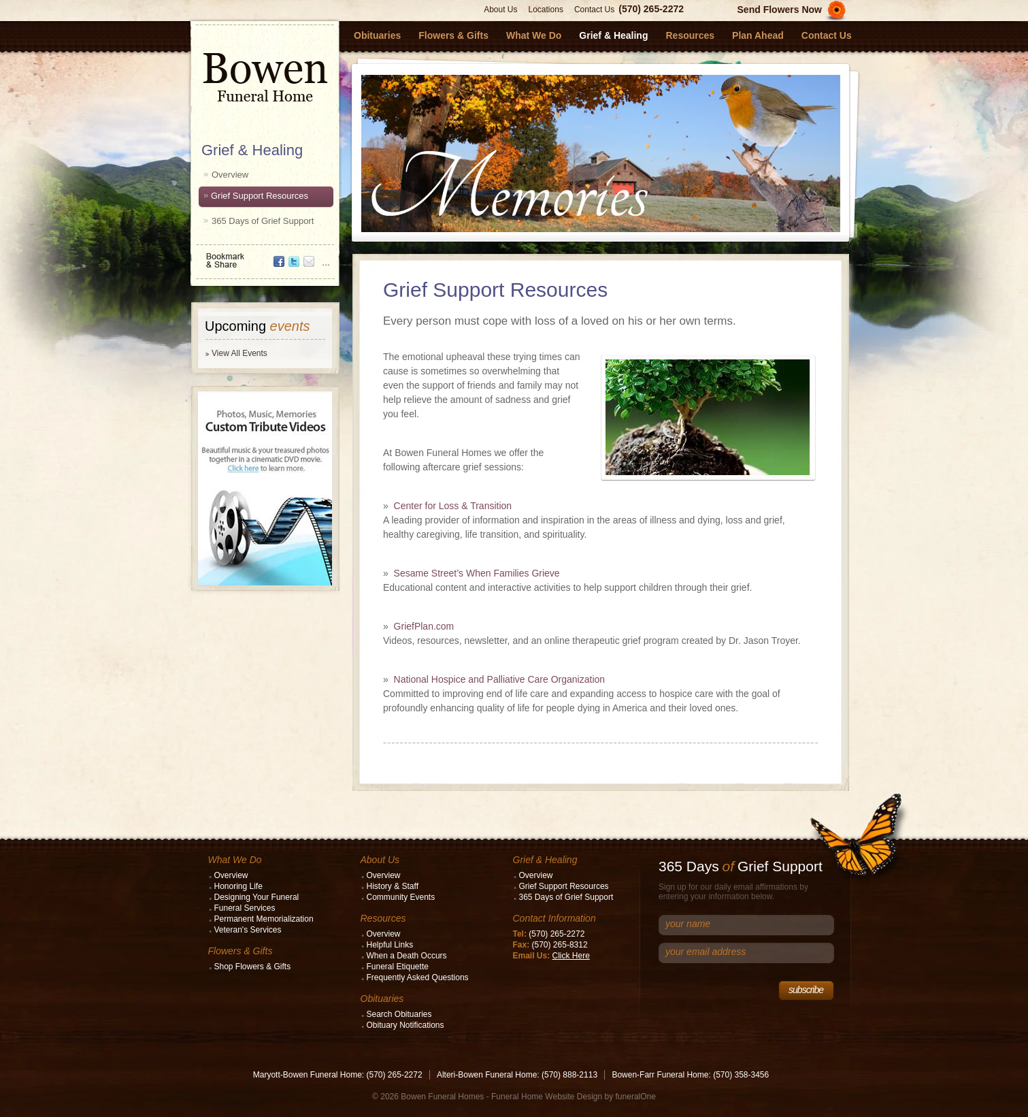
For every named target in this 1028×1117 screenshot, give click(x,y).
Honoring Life (238, 886)
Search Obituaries (399, 1014)
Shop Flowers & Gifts (252, 966)
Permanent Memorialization (264, 919)
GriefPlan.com (424, 626)
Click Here (571, 955)
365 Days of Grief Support (263, 221)
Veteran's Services (248, 930)
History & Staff (392, 886)
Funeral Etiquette (398, 966)
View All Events (239, 353)
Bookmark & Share (264, 256)
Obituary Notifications (405, 1025)
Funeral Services (245, 908)
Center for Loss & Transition (453, 505)
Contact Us (594, 9)
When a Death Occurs (407, 955)
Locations (546, 9)
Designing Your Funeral (256, 897)
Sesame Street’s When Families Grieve (477, 573)
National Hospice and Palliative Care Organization (500, 679)
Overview (230, 174)
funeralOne (636, 1096)
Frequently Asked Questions (418, 977)
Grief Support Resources (259, 196)
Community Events (401, 897)
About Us (500, 9)
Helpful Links (390, 945)
